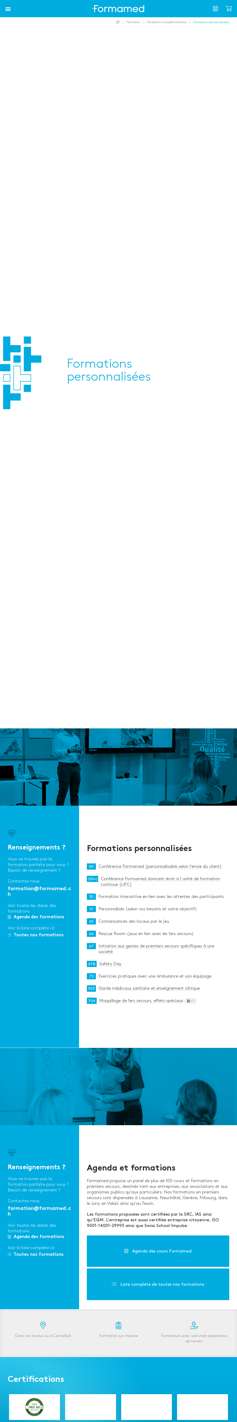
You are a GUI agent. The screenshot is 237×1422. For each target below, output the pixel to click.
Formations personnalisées (139, 849)
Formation (133, 22)
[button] (8, 9)
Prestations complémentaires (167, 22)
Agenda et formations (131, 1169)
